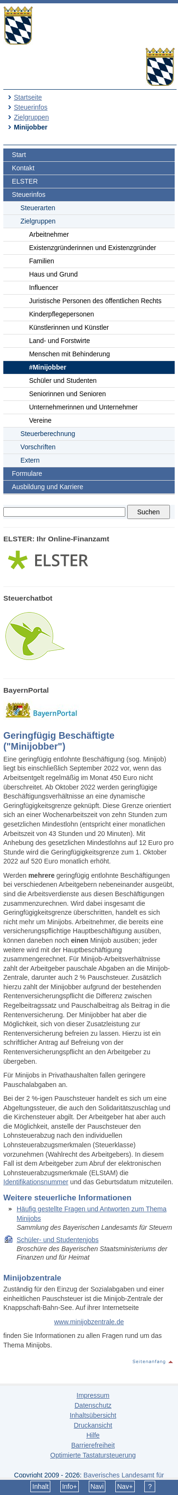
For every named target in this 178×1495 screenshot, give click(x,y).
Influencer (43, 287)
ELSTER (24, 181)
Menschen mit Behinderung (69, 354)
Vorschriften (38, 447)
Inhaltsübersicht (93, 1415)
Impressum (92, 1395)
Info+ (69, 1486)
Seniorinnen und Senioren (67, 394)
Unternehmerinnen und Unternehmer (83, 407)
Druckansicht (93, 1425)
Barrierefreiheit (93, 1445)
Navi (96, 1486)
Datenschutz (93, 1405)
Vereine (40, 420)
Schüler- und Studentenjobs (58, 1240)
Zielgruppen (31, 117)
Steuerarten (37, 208)
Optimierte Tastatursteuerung (93, 1455)
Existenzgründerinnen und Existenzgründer (92, 247)
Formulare (27, 473)
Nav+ (125, 1486)
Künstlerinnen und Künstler (69, 327)
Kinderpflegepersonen (61, 314)
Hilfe (93, 1435)
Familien (41, 261)
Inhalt (40, 1486)
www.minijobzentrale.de (89, 1322)
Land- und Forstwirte (59, 340)
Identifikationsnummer (35, 1182)
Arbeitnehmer (49, 234)
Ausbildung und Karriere (47, 487)
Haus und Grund (53, 274)
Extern (29, 460)
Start (19, 154)
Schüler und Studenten (62, 380)
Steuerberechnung (47, 433)
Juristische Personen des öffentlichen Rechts (95, 301)
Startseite (28, 97)
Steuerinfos (30, 107)
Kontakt (23, 168)
